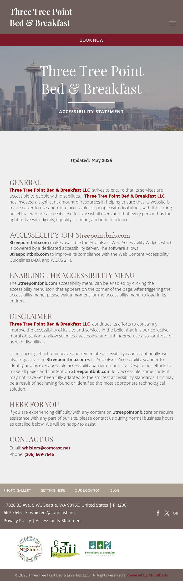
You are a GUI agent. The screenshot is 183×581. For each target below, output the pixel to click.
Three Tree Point (41, 11)
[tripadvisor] (175, 514)
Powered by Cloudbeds (147, 575)
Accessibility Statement (59, 520)
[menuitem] (22, 490)
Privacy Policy (17, 520)
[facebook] (158, 514)
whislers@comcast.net (46, 448)
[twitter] (167, 514)
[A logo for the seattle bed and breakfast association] (100, 549)
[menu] (172, 23)
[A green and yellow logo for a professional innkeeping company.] (65, 549)
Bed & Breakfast (40, 22)
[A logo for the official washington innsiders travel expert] (29, 549)
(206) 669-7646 (39, 454)
